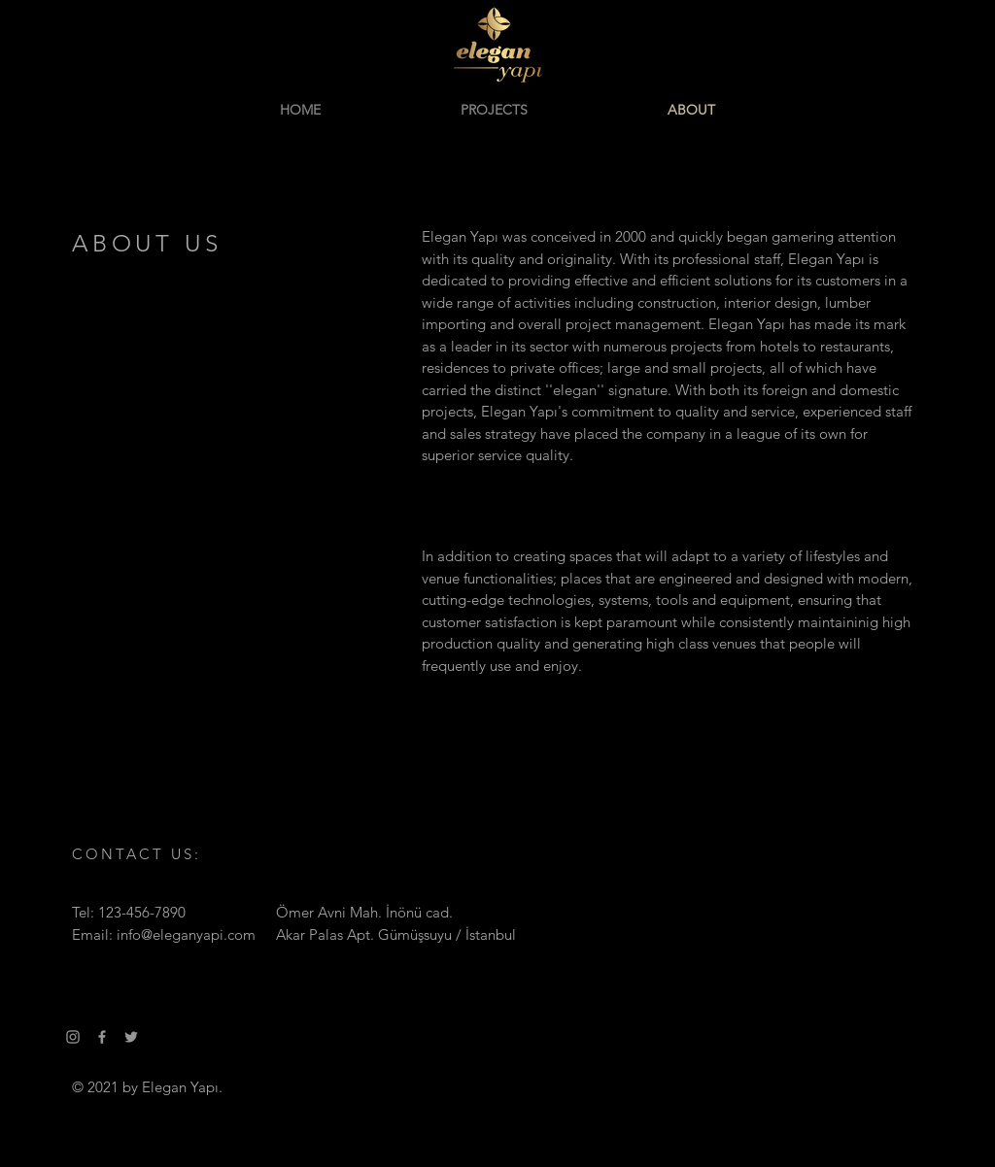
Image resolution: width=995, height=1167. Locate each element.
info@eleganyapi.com (186, 934)
